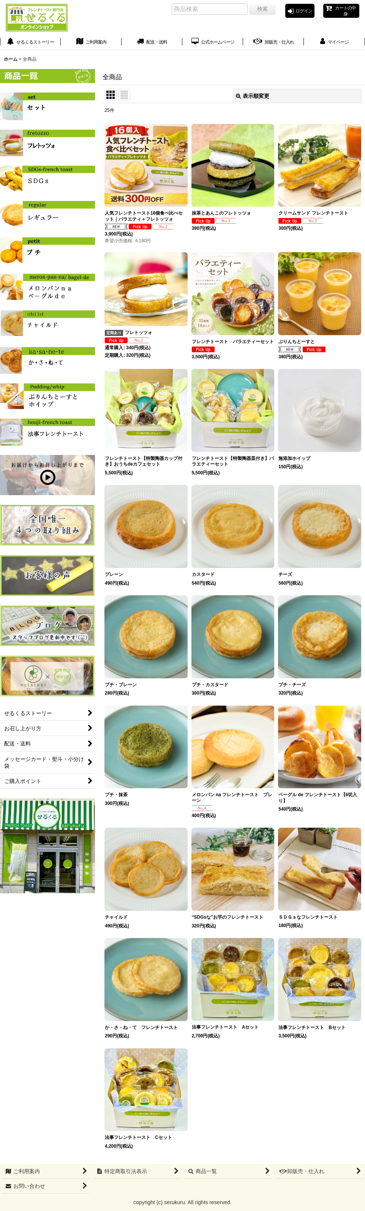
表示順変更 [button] (252, 101)
